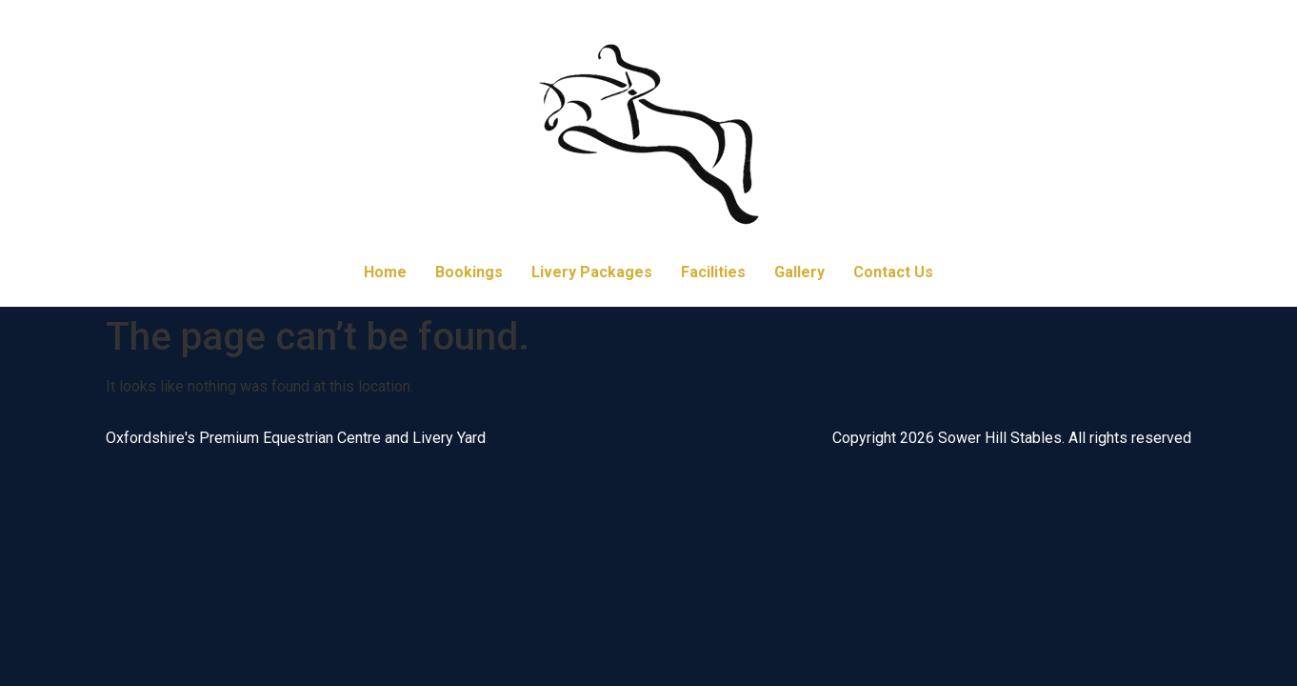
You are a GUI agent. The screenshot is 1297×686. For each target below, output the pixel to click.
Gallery (799, 272)
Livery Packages (591, 272)
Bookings (469, 272)
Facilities (713, 272)
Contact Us (893, 272)
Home (385, 272)
